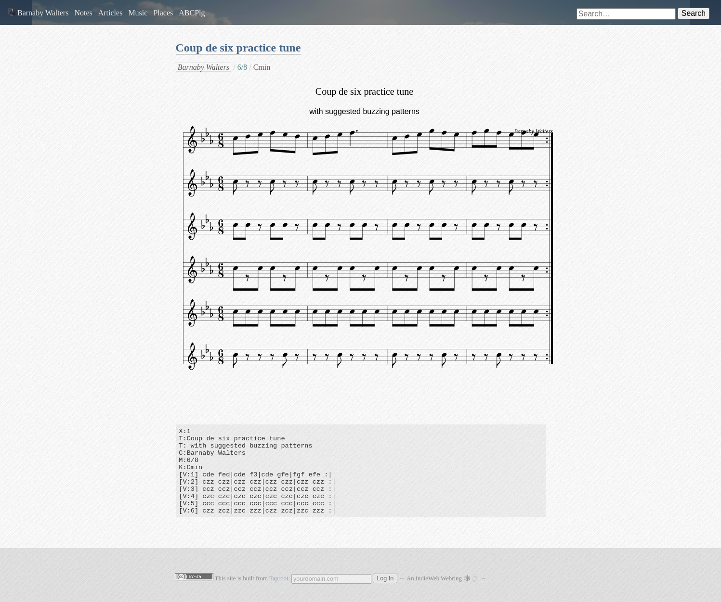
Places (163, 13)
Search (694, 13)
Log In (385, 578)
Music (137, 13)
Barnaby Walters (38, 13)
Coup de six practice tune (238, 47)
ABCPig (192, 13)
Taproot (278, 578)
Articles (110, 13)
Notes (83, 13)
